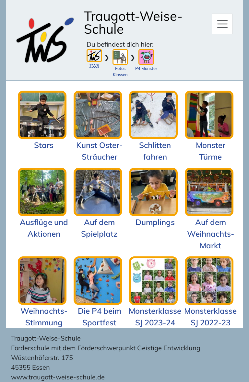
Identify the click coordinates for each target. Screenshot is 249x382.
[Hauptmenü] (222, 24)
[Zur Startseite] (45, 40)
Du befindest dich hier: (120, 44)
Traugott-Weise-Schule (133, 22)
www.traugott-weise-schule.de (58, 377)
